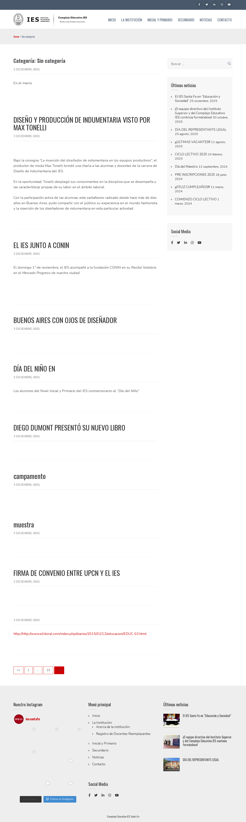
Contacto (224, 20)
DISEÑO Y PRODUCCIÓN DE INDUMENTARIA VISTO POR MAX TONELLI (81, 123)
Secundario (186, 20)
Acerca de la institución (113, 727)
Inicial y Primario (159, 20)
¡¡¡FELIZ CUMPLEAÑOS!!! (192, 187)
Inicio (112, 20)
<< (18, 670)
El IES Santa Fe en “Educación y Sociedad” (207, 716)
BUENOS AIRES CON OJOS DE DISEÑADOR (65, 320)
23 (50, 670)
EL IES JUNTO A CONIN (41, 245)
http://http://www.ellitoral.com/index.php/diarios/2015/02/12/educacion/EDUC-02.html (80, 633)
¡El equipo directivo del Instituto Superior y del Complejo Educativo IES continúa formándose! (200, 113)
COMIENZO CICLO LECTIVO (196, 199)
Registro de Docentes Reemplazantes (123, 734)
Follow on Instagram (59, 799)
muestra (23, 524)
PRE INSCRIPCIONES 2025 (195, 174)
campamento (29, 476)
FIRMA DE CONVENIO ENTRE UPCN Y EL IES (66, 573)
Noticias (206, 20)
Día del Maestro (186, 166)
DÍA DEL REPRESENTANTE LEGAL (200, 129)
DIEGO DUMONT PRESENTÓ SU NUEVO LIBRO (69, 427)
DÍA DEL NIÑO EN (34, 368)
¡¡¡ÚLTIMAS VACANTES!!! (192, 142)
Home (16, 36)
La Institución (131, 20)
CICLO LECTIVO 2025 (191, 154)
